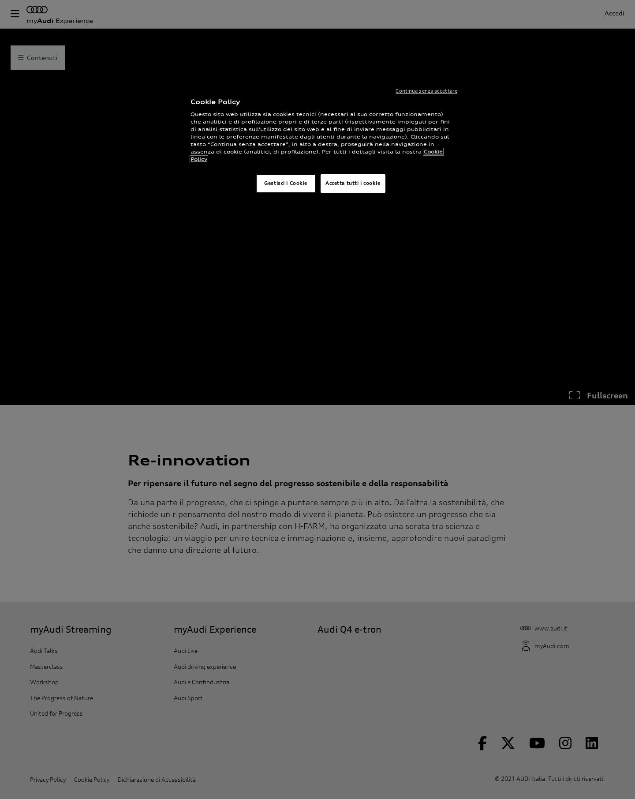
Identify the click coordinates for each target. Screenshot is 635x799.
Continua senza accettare (426, 91)
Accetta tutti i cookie (353, 183)
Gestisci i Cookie (285, 183)
